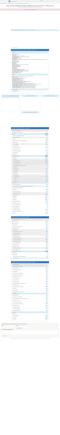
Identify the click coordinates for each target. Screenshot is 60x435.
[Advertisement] (29, 19)
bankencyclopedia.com (4, 3)
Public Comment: (7, 329)
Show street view (14, 47)
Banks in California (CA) (11, 3)
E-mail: (17, 325)
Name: (2, 325)
